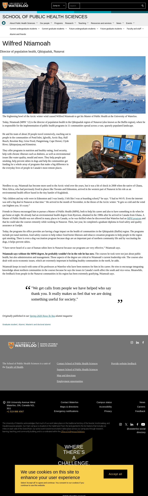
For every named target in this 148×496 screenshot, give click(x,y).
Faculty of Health (14, 367)
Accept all (115, 473)
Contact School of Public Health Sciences (77, 363)
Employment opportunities (70, 381)
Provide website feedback (123, 363)
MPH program (134, 218)
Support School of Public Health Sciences (77, 369)
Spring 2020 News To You (42, 316)
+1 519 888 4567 (15, 411)
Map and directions (66, 375)
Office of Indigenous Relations (73, 431)
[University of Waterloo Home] (15, 5)
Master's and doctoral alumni (38, 324)
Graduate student (9, 324)
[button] (120, 5)
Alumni (21, 324)
